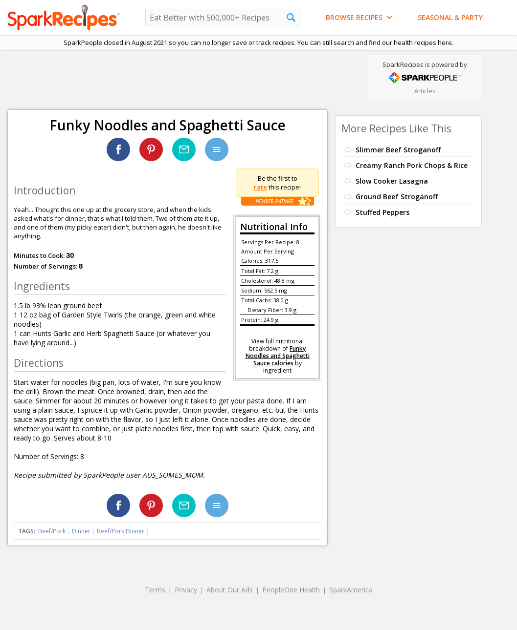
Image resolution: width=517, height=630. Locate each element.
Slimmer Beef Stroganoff (398, 149)
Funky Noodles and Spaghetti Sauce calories (278, 355)
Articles (425, 90)
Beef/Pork (52, 531)
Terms (155, 589)
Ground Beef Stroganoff (397, 196)
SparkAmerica (351, 589)
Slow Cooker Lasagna (392, 181)
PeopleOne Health (291, 589)
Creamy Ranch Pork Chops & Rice (412, 165)
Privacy (186, 589)
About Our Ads (229, 589)
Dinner (81, 531)
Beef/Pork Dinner (120, 531)
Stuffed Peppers (382, 212)
